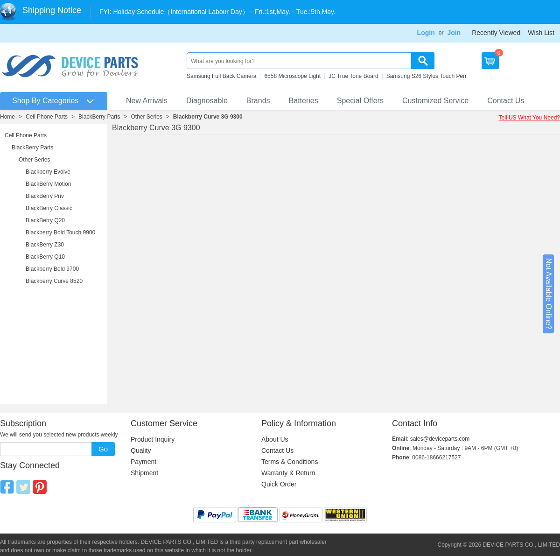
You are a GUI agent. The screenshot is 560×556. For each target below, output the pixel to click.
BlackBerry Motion (48, 184)
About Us (274, 439)
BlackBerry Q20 (45, 220)
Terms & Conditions (289, 461)
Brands (258, 101)
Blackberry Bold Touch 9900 (60, 232)
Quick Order (278, 484)
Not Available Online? (549, 294)
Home (7, 116)
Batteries (303, 101)
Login (426, 32)
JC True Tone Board (353, 76)
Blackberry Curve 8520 (54, 281)
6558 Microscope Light (292, 76)
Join (454, 32)
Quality (141, 450)
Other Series (146, 116)
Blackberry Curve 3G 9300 (208, 116)
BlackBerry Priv (45, 196)
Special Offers (360, 101)
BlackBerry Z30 (45, 244)
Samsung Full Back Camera (221, 76)
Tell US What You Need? (529, 117)
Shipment (144, 473)
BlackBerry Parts (99, 116)
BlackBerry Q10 (45, 256)
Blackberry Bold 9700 (52, 269)
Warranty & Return (288, 473)
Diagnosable (207, 101)
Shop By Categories (45, 101)
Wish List (541, 32)
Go (103, 449)
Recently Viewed (496, 32)
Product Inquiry (153, 439)
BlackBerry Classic (49, 208)
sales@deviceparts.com (440, 439)
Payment (143, 461)
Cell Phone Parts (47, 116)
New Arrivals (147, 101)
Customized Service (435, 101)
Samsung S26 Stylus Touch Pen (426, 76)
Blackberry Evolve (48, 172)
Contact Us (505, 101)
